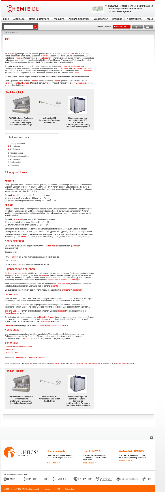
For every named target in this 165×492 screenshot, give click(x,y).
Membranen (25, 237)
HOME (6, 19)
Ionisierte (8, 311)
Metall (15, 195)
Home (5, 32)
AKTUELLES (19, 19)
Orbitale (44, 275)
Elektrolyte (53, 286)
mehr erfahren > (53, 463)
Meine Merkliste (104, 27)
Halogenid (61, 311)
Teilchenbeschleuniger (82, 68)
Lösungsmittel (81, 83)
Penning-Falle (12, 353)
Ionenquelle (63, 68)
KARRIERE (117, 19)
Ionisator (9, 350)
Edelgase (16, 311)
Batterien (65, 325)
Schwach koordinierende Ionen (19, 346)
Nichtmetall (17, 219)
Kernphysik (75, 66)
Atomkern (45, 56)
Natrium (15, 257)
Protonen (18, 58)
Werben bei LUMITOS (131, 451)
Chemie (66, 299)
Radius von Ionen (15, 273)
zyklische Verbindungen (72, 290)
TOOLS (150, 19)
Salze (58, 284)
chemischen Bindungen (70, 280)
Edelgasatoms (26, 338)
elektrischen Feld (12, 83)
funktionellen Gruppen (46, 317)
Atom (72, 54)
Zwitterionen (44, 321)
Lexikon (12, 32)
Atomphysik (65, 66)
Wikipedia (55, 363)
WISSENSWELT (101, 19)
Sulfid (13, 261)
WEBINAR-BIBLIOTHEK (79, 19)
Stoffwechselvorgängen (46, 325)
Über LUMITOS (91, 451)
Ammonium (17, 264)
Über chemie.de (56, 451)
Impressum (47, 489)
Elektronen (46, 58)
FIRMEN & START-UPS (39, 19)
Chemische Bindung (36, 357)
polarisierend (53, 280)
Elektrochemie (20, 357)
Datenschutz (70, 489)
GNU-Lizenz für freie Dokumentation (85, 363)
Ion (31, 363)
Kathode (25, 83)
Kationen (34, 81)
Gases (76, 73)
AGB (58, 489)
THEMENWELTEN (134, 19)
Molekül (82, 54)
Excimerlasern (10, 313)
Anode (48, 83)
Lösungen (66, 284)
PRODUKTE (59, 19)
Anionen (57, 81)
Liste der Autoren (121, 363)
